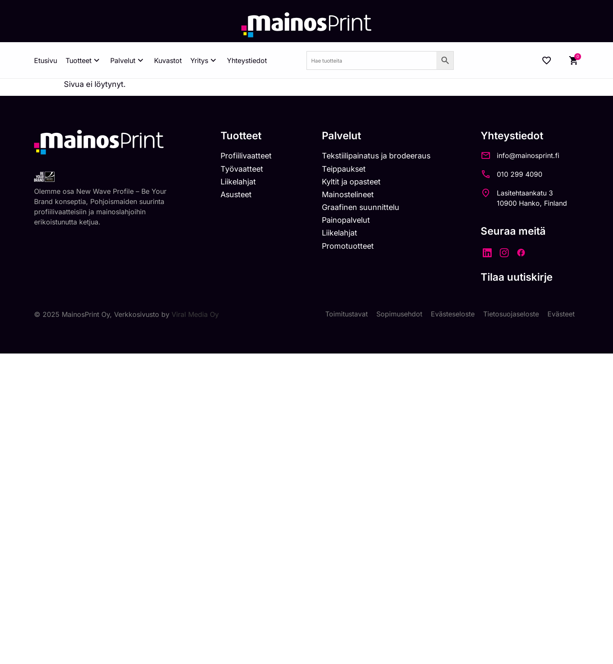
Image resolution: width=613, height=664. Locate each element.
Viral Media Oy (195, 314)
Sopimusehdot (399, 314)
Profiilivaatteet (247, 155)
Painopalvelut (347, 220)
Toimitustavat (346, 314)
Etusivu (45, 60)
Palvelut (128, 60)
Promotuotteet (349, 245)
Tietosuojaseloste (511, 314)
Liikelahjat (238, 181)
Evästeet (561, 314)
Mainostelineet (350, 194)
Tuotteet (84, 60)
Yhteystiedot (247, 60)
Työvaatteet (242, 168)
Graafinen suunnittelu (362, 207)
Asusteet (237, 194)
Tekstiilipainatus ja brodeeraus (378, 155)
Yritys (204, 60)
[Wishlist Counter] (546, 60)
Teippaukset (345, 168)
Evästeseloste (453, 314)
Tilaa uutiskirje (520, 277)
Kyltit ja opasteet (353, 181)
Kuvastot (168, 60)
